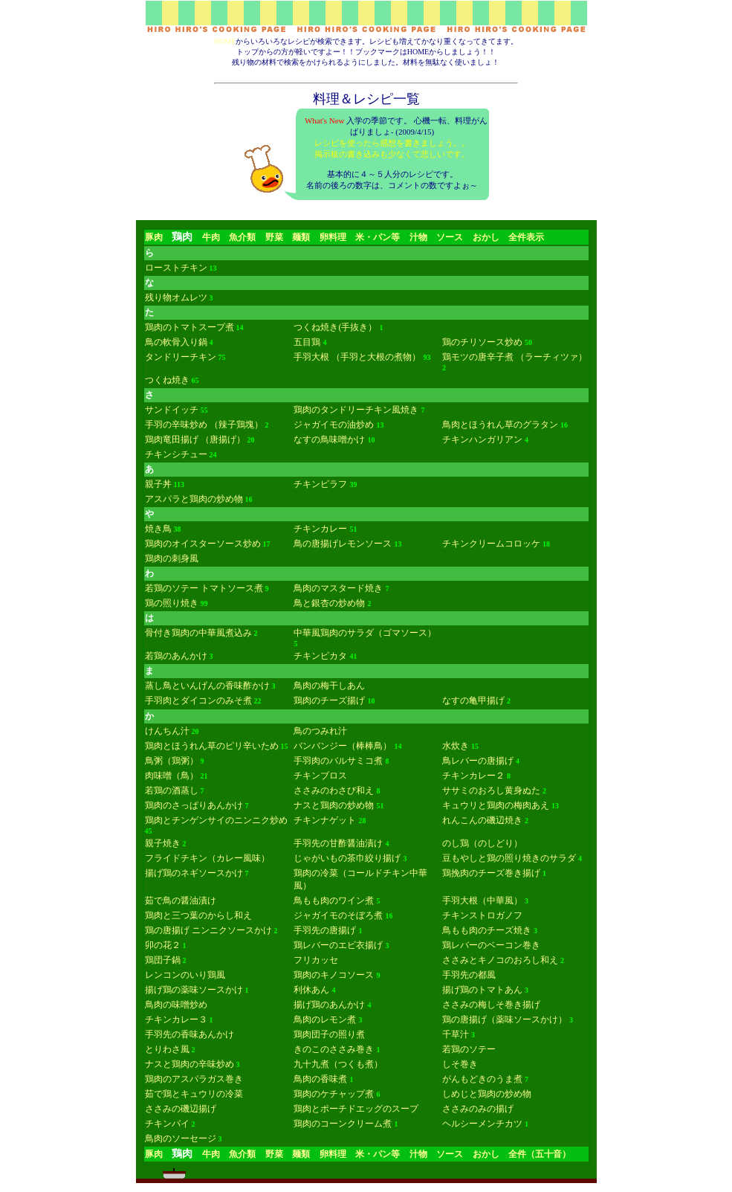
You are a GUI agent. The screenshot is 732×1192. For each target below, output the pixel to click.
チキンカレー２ (473, 775)
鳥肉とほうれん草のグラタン (500, 424)
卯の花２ (163, 945)
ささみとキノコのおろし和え (500, 960)
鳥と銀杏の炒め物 (329, 603)
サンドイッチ (171, 410)
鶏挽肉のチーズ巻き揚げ (491, 873)
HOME (225, 41)
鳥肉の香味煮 (320, 1079)
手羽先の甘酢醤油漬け (338, 843)
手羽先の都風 (469, 975)
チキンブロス (320, 775)
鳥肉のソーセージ (180, 1138)
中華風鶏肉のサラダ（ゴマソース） (365, 633)
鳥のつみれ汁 (320, 731)
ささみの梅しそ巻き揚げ (491, 1004)
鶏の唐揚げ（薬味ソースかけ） (504, 1019)
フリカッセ (316, 960)
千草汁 (455, 1034)
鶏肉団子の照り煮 (329, 1034)
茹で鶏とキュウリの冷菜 (194, 1094)
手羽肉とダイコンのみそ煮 (198, 700)
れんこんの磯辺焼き (482, 820)
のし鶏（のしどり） (482, 843)
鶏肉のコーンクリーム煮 (343, 1123)
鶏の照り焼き (171, 603)
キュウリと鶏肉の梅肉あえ (495, 805)
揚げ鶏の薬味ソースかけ (194, 990)
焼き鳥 (158, 528)
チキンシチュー (176, 454)
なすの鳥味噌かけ (329, 439)
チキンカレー (320, 528)
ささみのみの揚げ (478, 1109)
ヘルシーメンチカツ (482, 1123)
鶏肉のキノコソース (334, 975)
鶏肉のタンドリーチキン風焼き (356, 410)
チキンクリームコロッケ (491, 543)
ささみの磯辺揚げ (180, 1109)
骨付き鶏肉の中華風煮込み (198, 633)
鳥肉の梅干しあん (329, 685)
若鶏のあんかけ (176, 656)
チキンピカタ (320, 656)
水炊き (455, 746)
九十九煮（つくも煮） (338, 1064)
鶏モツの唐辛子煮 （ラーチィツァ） (514, 357)
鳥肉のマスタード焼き (338, 588)
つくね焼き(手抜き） (335, 327)
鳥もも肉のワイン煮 (334, 900)
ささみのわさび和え (334, 790)
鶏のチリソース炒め (482, 342)
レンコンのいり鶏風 (185, 975)
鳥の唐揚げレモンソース (343, 543)
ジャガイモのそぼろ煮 (338, 915)
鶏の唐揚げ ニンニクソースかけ (208, 930)
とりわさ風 (167, 1049)
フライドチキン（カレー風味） (207, 858)
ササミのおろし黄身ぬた (491, 790)
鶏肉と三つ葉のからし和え (198, 915)
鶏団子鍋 (163, 960)
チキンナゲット (325, 820)
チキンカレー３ (176, 1019)
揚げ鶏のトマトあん (482, 990)
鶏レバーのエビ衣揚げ (338, 945)
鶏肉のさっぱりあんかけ (194, 805)
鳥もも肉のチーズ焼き (486, 930)
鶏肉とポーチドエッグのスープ (356, 1109)
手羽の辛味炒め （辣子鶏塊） (204, 424)
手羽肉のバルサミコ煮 (338, 761)
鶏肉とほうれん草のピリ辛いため (212, 746)
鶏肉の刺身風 (171, 558)
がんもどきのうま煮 (482, 1079)
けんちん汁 (167, 731)
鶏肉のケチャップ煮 (334, 1094)
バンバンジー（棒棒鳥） (343, 746)
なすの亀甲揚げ (473, 700)
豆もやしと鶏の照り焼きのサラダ (509, 858)
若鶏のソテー (469, 1049)
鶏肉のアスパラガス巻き (194, 1079)
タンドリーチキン (180, 357)
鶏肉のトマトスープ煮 (189, 327)
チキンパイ (167, 1123)
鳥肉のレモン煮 (325, 1019)
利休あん (311, 990)
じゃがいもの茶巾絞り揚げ (347, 858)
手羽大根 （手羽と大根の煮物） (357, 357)
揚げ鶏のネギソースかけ (194, 873)
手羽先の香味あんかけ (189, 1034)
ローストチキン (176, 267)
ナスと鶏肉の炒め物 (334, 805)
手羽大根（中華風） (482, 900)
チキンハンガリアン (482, 439)
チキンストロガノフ (482, 915)
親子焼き (163, 843)
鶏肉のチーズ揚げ (329, 700)
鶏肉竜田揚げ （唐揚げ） (195, 439)
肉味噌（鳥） (171, 775)
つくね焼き (167, 380)
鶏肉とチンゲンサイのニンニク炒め (216, 820)
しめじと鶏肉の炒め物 (486, 1094)
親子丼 (158, 484)
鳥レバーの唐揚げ (478, 761)
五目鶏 (307, 342)
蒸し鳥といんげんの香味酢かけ (207, 685)
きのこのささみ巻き (334, 1049)
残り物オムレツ (176, 297)
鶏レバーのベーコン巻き (491, 945)
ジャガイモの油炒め (334, 424)
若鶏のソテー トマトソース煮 (204, 588)
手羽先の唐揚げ (325, 930)
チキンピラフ (320, 484)
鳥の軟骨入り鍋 (176, 342)
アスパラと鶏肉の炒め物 (194, 499)
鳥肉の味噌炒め (176, 1004)
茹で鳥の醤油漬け (180, 900)
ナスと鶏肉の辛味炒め (189, 1064)
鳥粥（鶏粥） (171, 761)
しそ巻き (460, 1064)
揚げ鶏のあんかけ (329, 1004)
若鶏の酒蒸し (171, 790)
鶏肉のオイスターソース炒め (203, 543)
